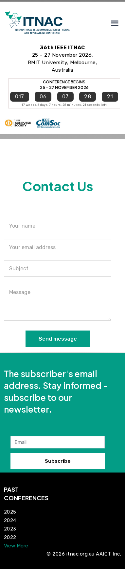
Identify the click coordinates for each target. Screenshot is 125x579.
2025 (10, 512)
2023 (10, 529)
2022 (10, 537)
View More (16, 546)
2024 (10, 520)
